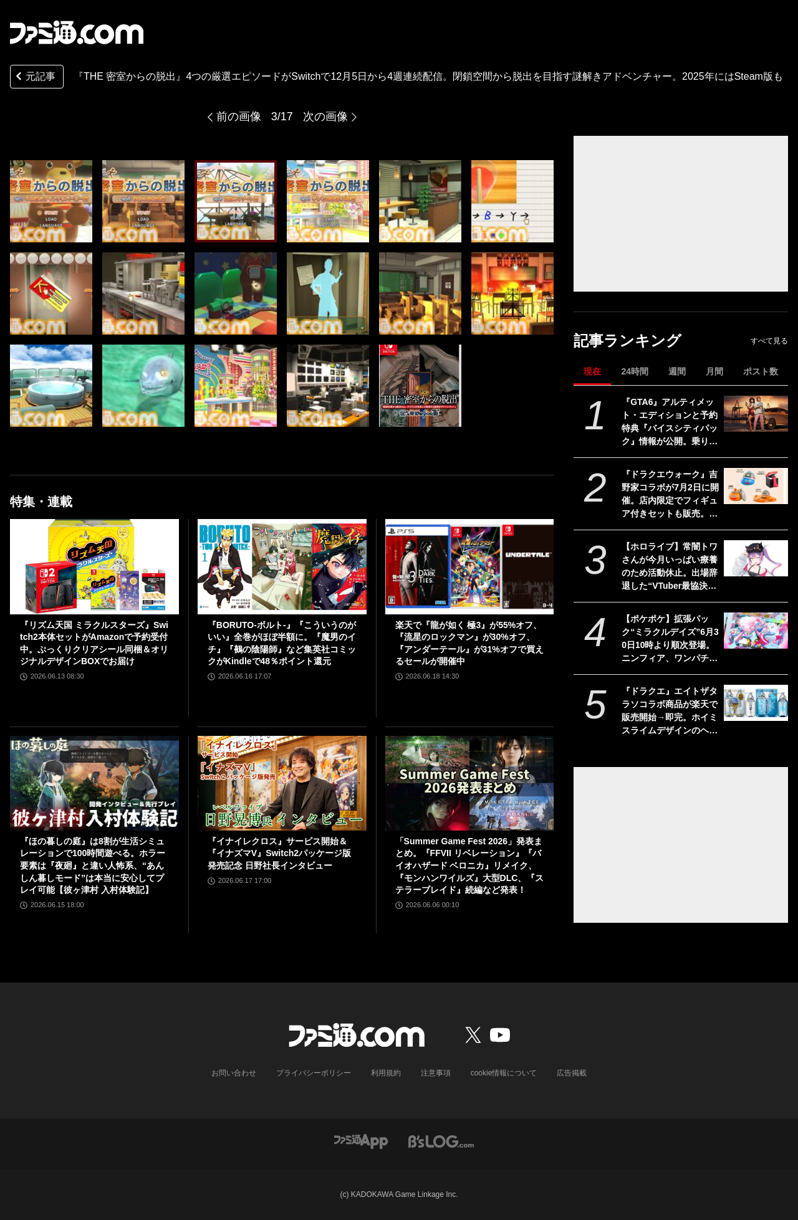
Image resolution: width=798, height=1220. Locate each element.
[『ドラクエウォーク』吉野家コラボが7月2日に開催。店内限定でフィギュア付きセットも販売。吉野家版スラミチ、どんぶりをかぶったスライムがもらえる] (756, 486)
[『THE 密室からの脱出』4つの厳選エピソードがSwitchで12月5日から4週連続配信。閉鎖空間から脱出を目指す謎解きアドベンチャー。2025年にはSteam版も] (51, 201)
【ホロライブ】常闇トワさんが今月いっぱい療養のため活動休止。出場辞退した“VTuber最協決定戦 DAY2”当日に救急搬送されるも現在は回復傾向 (670, 567)
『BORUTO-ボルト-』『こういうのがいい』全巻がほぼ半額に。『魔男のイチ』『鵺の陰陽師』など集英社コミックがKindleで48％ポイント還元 (282, 643)
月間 (714, 371)
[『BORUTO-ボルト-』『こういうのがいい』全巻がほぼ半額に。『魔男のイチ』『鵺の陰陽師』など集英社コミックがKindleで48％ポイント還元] (282, 566)
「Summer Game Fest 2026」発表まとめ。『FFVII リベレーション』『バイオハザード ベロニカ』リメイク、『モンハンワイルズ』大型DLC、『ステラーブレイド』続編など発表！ (469, 865)
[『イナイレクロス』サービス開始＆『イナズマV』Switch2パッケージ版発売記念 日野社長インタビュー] (282, 783)
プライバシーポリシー (313, 1073)
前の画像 (238, 116)
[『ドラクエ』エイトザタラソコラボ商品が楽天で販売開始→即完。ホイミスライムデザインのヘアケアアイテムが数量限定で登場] (756, 703)
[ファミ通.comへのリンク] (76, 32)
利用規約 (386, 1073)
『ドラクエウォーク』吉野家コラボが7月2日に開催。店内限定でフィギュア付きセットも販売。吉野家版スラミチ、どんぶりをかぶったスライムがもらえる (670, 494)
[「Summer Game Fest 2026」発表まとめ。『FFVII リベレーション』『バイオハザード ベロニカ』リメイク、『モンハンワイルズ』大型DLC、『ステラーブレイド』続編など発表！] (469, 783)
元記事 (34, 77)
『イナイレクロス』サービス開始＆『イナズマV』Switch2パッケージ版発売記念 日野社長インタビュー (279, 853)
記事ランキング (627, 340)
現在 (592, 371)
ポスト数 (760, 371)
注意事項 (436, 1073)
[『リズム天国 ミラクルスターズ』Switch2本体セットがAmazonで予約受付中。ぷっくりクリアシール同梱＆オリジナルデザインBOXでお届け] (94, 566)
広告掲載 (572, 1073)
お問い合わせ (233, 1073)
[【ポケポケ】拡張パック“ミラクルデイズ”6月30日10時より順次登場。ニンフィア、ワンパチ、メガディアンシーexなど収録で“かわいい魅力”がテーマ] (756, 630)
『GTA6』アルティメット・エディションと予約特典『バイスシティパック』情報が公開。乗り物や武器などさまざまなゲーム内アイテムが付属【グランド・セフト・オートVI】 (670, 422)
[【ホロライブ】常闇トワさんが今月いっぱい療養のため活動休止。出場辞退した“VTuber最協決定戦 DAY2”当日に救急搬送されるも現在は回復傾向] (756, 558)
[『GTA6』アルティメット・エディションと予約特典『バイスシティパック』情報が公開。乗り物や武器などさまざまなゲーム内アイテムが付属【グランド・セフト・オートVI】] (756, 414)
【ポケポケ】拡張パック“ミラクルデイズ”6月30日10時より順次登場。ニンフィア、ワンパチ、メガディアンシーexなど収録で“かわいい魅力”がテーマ (670, 639)
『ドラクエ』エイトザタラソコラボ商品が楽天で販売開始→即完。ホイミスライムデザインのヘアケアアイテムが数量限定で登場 (670, 711)
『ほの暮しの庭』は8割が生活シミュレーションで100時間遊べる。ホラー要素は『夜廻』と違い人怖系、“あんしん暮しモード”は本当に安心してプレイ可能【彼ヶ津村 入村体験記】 (92, 865)
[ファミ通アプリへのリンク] (361, 1140)
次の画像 (325, 116)
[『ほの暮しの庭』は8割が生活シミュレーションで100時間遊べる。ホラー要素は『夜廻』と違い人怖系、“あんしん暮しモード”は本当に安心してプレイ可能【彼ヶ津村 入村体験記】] (94, 783)
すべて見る (769, 340)
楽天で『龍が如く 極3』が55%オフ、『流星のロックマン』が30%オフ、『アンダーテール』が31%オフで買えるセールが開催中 (469, 643)
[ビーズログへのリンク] (441, 1140)
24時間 (634, 371)
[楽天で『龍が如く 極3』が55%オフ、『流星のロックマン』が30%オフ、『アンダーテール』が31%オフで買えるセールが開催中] (469, 566)
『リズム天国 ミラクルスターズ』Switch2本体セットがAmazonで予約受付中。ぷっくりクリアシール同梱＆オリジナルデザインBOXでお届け (94, 643)
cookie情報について (504, 1073)
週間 (677, 371)
